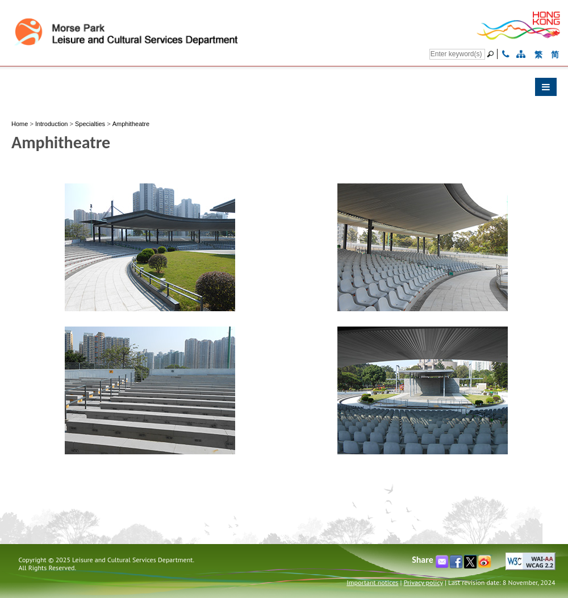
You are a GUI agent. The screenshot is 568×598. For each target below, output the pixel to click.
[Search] (457, 54)
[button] (284, 90)
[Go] (492, 54)
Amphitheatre (130, 123)
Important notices (372, 582)
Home (19, 123)
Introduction (51, 123)
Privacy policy (423, 582)
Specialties (90, 123)
